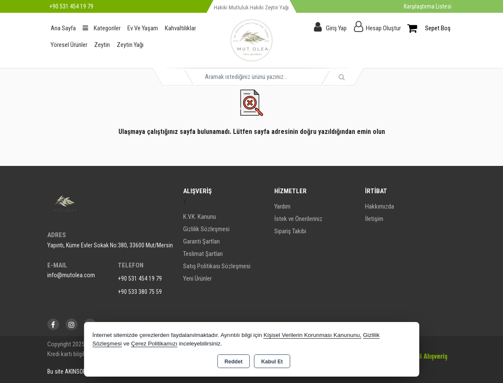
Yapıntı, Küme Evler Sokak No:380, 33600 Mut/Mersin (110, 245)
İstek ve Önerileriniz (298, 219)
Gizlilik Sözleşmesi (206, 229)
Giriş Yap (336, 28)
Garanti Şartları (201, 241)
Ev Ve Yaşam (142, 28)
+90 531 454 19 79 (140, 278)
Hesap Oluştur (383, 28)
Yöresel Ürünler (69, 45)
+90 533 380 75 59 (140, 291)
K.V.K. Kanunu (199, 217)
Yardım (282, 206)
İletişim (374, 219)
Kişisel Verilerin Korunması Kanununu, (313, 335)
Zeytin (102, 45)
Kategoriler (102, 28)
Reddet (233, 362)
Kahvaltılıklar (180, 28)
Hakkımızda (379, 206)
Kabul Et (272, 362)
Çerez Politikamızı (154, 343)
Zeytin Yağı (130, 45)
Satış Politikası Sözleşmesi (216, 266)
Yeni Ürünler (197, 278)
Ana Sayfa (63, 28)
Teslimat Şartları (203, 254)
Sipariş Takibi (290, 231)
